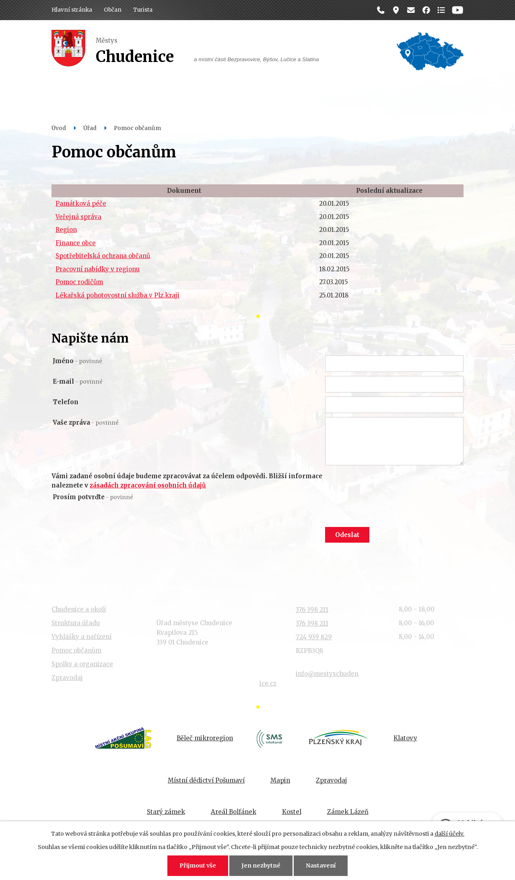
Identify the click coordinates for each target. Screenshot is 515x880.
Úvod (59, 128)
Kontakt (396, 93)
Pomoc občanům (76, 650)
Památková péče (81, 203)
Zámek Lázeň (348, 812)
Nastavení (321, 865)
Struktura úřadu (76, 623)
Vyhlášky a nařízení (81, 636)
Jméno (77, 361)
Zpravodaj (67, 678)
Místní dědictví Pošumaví (206, 780)
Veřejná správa (78, 217)
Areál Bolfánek (233, 812)
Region (66, 229)
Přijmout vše (197, 865)
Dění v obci (203, 93)
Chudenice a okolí (79, 609)
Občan (113, 9)
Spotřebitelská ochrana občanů (103, 256)
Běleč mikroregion (205, 738)
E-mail (78, 381)
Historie (347, 93)
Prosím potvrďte (93, 497)
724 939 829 (314, 637)
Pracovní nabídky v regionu (98, 269)
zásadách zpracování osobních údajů (148, 485)
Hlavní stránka (72, 9)
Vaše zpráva (86, 422)
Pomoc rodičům (79, 282)
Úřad (155, 93)
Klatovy (405, 738)
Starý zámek (166, 812)
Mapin (280, 780)
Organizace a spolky (277, 93)
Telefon (65, 402)
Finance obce (76, 243)
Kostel (291, 812)
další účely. (449, 833)
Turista (142, 9)
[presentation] (386, 508)
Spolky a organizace (82, 664)
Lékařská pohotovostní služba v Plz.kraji (117, 295)
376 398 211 (312, 610)
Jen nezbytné (260, 865)
